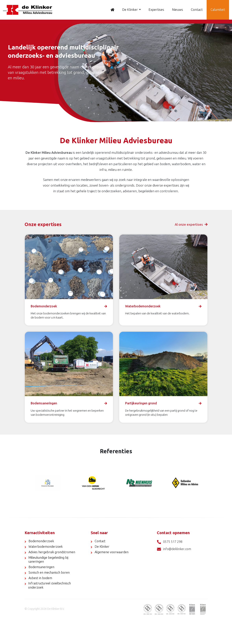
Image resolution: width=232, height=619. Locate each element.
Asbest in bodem (40, 578)
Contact (197, 9)
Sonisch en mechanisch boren (49, 572)
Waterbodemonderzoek (46, 546)
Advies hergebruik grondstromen (52, 552)
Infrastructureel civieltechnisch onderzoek (49, 585)
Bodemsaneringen (41, 567)
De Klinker (130, 9)
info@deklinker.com (174, 549)
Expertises (156, 9)
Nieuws (177, 9)
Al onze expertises (191, 224)
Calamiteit (218, 9)
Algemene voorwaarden (111, 552)
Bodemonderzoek (41, 541)
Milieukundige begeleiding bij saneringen (48, 559)
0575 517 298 (169, 542)
